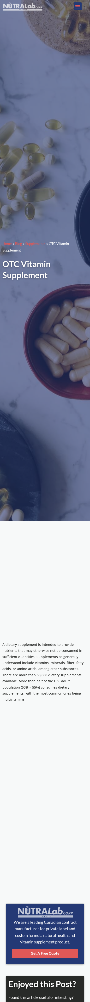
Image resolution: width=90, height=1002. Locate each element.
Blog (18, 243)
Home (7, 243)
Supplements (35, 243)
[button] (78, 6)
